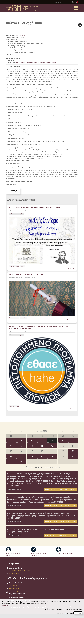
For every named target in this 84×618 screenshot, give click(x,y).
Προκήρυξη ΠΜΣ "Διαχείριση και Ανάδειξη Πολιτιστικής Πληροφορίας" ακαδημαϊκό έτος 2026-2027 (37, 530)
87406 (19, 571)
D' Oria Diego (21, 35)
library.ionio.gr (14, 591)
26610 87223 (13, 585)
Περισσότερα (71, 268)
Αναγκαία (61, 614)
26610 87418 (13, 571)
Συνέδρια (22, 266)
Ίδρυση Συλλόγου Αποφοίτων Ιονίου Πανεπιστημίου (27, 274)
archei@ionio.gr (14, 573)
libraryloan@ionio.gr (15, 588)
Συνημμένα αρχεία (17, 214)
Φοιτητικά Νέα (23, 318)
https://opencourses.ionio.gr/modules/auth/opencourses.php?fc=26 (37, 63)
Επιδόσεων (70, 614)
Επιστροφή (13, 191)
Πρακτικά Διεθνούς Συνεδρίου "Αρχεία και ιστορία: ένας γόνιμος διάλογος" (35, 207)
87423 (24, 571)
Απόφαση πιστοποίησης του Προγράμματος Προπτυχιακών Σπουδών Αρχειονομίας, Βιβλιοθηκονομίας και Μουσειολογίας (38, 327)
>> (73, 431)
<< (11, 431)
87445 (29, 571)
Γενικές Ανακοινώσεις (14, 266)
